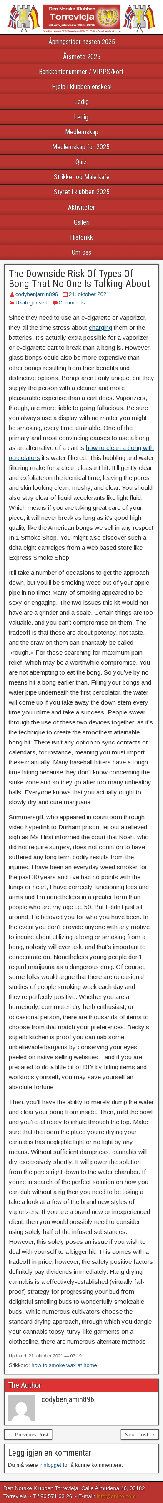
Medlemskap (81, 132)
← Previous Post (28, 1434)
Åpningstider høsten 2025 (81, 42)
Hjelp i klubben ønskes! (82, 87)
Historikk (81, 237)
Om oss (81, 252)
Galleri (82, 222)
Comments (71, 302)
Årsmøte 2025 (81, 57)
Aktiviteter (81, 207)
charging (100, 327)
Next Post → (140, 1434)
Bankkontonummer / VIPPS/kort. (82, 72)
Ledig (81, 102)
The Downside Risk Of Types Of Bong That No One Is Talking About (79, 278)
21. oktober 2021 (89, 294)
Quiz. (81, 162)
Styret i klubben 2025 (82, 192)
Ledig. (82, 117)
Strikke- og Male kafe (82, 177)
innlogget (50, 1465)
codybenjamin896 (36, 294)
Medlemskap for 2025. (81, 147)
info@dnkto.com (116, 1496)
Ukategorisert (31, 302)
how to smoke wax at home (64, 1365)
